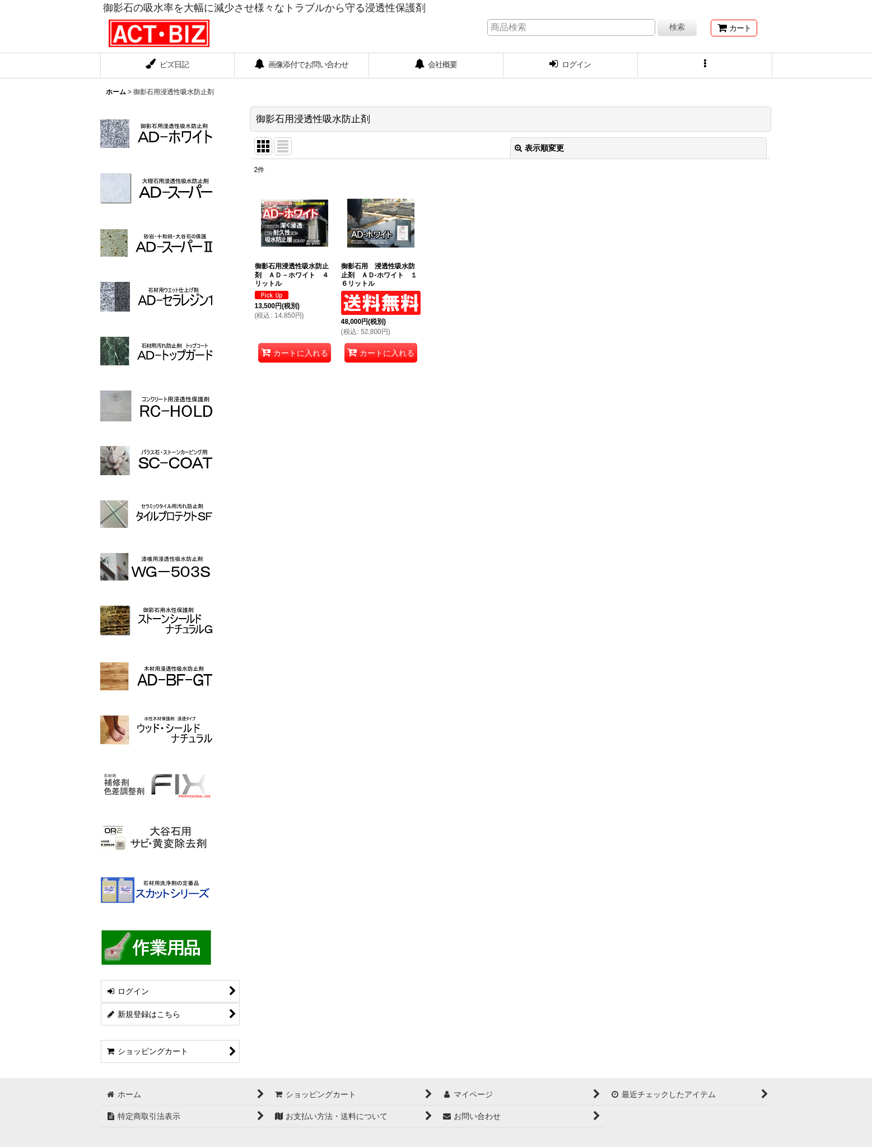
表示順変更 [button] (539, 147)
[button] (705, 65)
